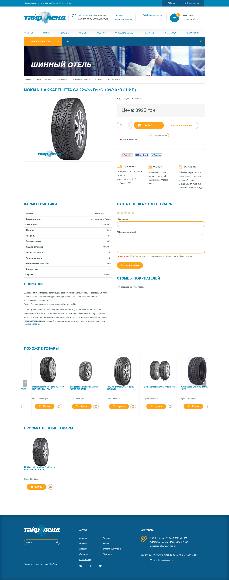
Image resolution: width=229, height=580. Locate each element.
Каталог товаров (44, 79)
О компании (192, 33)
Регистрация (191, 3)
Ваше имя (123, 219)
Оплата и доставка (125, 33)
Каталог (47, 33)
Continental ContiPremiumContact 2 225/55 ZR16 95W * (39, 389)
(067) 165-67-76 (85, 15)
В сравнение (158, 136)
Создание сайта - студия (40, 564)
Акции (82, 33)
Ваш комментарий (127, 232)
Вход (171, 3)
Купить (145, 125)
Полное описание (34, 324)
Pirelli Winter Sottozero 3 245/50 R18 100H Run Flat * (77, 388)
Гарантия (150, 33)
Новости (100, 33)
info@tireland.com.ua (152, 15)
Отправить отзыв (130, 265)
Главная (28, 33)
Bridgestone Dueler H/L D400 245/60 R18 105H (113, 388)
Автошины (62, 79)
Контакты (170, 33)
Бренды (65, 33)
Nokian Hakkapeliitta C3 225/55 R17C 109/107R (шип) (96, 79)
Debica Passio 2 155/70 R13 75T (188, 387)
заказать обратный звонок (123, 17)
